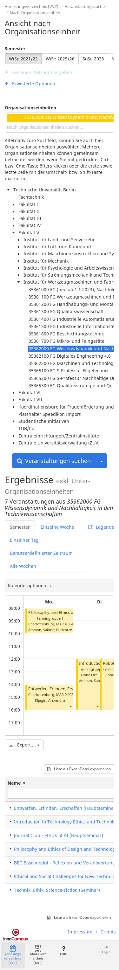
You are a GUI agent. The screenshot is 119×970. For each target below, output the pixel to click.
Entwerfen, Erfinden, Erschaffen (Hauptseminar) (65, 808)
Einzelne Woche (57, 527)
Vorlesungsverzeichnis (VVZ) (31, 6)
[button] (70, 629)
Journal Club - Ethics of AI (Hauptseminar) (58, 835)
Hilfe (63, 951)
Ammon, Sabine (41, 629)
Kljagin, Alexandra (50, 700)
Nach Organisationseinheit (35, 13)
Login (106, 950)
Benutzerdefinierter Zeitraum (41, 553)
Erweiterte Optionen (30, 83)
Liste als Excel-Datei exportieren (79, 769)
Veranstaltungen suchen (54, 460)
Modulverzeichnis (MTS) (38, 955)
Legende (101, 527)
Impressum (80, 932)
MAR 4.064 (64, 624)
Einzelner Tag (24, 540)
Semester (15, 48)
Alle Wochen (23, 566)
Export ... (24, 745)
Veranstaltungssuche (85, 6)
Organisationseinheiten (30, 108)
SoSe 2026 (93, 59)
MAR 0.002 (64, 694)
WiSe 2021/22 (23, 59)
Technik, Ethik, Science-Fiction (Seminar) (57, 890)
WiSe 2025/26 (60, 59)
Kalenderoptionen (28, 585)
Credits (108, 932)
